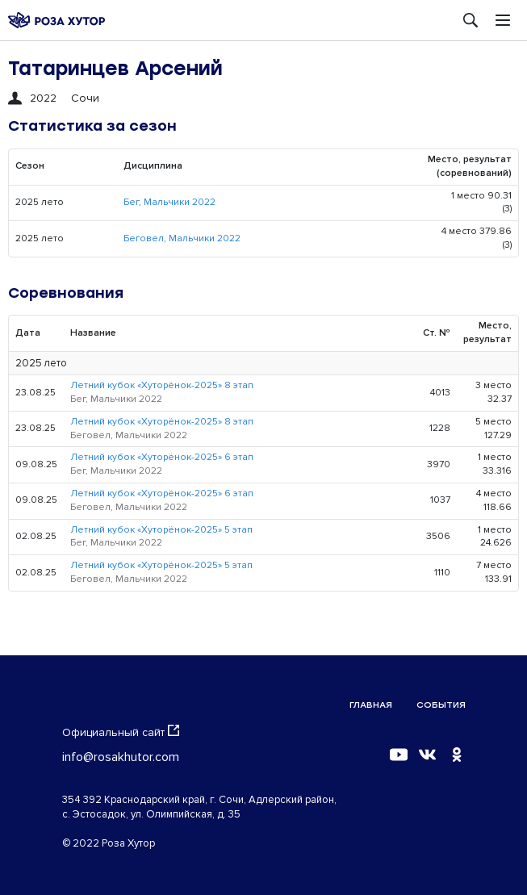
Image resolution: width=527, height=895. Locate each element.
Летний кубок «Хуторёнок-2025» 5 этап (161, 530)
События (441, 705)
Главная (370, 705)
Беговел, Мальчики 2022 (181, 238)
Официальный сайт (120, 732)
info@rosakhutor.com (120, 757)
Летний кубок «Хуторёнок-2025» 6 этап (161, 457)
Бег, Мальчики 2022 (169, 202)
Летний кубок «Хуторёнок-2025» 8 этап (161, 385)
